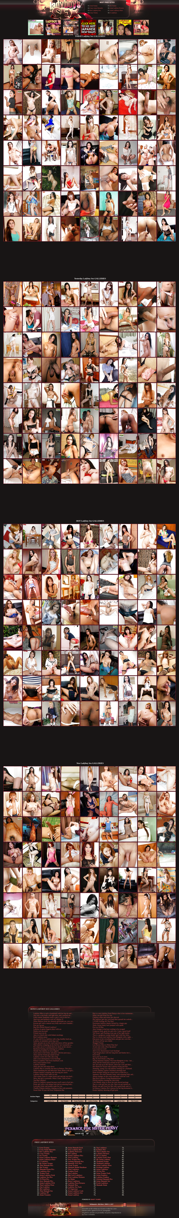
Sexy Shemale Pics (46, 1181)
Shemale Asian (101, 1185)
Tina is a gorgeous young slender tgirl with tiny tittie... (111, 1035)
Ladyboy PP (44, 1193)
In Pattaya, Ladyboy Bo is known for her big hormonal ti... (113, 1088)
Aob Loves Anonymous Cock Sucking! (47, 1059)
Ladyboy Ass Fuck (75, 1187)
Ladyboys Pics (45, 1171)
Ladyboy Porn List (75, 1152)
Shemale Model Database (77, 1167)
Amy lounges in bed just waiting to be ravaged (109, 1029)
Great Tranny (94, 6)
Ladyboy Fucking (92, 1101)
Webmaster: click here (97, 1204)
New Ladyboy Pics (95, 10)
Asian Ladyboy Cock (75, 1191)
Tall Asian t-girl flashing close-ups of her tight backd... (111, 1033)
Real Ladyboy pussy (40, 1037)
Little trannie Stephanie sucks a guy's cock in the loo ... (52, 1017)
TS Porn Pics (44, 1179)
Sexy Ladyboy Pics (75, 1150)
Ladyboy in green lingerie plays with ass (47, 1029)
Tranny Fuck (44, 1173)
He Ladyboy (72, 1154)
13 (134, 1097)
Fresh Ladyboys (102, 1183)
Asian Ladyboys (102, 1169)
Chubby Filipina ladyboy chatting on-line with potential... (53, 1088)
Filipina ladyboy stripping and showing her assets (50, 1072)
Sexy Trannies (64, 1101)
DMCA (107, 1204)
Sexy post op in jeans (100, 1057)
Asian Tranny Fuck (103, 1173)
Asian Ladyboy (73, 1195)
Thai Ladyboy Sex (103, 1152)
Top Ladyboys (101, 1148)
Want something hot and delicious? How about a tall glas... (53, 1070)
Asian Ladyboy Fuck (47, 1175)
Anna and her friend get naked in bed (46, 1055)
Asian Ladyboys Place (116, 10)
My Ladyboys (45, 1189)
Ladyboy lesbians (39, 1065)
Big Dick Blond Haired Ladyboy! (45, 1027)
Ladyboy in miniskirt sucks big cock (46, 1041)
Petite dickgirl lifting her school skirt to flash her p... (111, 1072)
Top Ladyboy (73, 1173)
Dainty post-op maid (40, 1031)
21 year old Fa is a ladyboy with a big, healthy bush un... (52, 1039)
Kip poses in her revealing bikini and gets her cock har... (112, 1039)
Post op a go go (38, 1025)
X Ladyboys (113, 13)
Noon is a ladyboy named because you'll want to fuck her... (53, 1082)
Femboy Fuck (73, 1171)
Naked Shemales (106, 1101)
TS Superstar (73, 1189)
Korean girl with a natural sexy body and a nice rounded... (53, 1023)
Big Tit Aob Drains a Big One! (103, 1059)
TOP (50, 1095)
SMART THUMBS (96, 1199)
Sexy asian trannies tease (42, 1063)
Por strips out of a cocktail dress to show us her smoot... (52, 1047)
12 (120, 1097)
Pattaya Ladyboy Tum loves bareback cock (48, 1061)
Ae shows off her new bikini (102, 1041)
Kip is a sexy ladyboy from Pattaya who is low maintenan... (113, 1013)
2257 (111, 1204)
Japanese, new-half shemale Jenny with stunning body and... (113, 1074)
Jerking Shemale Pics (76, 1161)
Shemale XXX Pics (75, 1163)
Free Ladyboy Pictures (76, 1177)
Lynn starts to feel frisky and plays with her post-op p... (52, 1053)
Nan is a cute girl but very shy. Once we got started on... (112, 1084)
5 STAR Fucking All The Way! (103, 1021)
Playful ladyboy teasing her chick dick (106, 1080)
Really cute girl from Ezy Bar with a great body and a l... (112, 1086)
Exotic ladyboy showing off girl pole (105, 1090)
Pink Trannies (135, 1101)
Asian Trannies (45, 1195)
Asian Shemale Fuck (75, 1148)
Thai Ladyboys (73, 1169)
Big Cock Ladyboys (75, 1175)
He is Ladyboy (101, 1156)
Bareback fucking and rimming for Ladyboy (48, 1049)
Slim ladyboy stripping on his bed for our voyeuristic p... (53, 1045)
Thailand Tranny (102, 1161)
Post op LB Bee (98, 1027)
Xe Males (71, 1179)
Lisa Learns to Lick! (100, 1049)
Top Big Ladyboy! (39, 1080)
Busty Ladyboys (74, 1181)
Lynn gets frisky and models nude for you (47, 1086)
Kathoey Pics (101, 1150)
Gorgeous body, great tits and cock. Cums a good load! (111, 1031)
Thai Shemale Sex (46, 1191)
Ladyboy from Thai (103, 1157)
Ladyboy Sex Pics (46, 1177)
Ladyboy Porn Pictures (76, 1183)
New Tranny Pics (74, 1159)
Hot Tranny (44, 1167)
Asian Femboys (101, 1175)
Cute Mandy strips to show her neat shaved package (110, 1082)
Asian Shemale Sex (103, 1181)
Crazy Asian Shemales (96, 8)
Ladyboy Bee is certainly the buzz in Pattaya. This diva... (53, 1068)
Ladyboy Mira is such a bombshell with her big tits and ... (53, 1013)
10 (92, 1097)
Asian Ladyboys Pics (75, 1156)
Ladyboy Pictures (102, 1154)
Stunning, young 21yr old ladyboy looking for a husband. (112, 1068)
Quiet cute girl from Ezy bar (102, 1015)
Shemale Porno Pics (47, 1169)
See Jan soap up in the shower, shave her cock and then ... (112, 1065)
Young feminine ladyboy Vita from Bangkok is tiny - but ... (113, 1061)
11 (106, 1097)
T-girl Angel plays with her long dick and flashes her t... (112, 1053)
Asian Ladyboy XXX (47, 1183)
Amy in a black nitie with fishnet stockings (48, 1035)
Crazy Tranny (94, 13)
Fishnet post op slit (40, 1033)
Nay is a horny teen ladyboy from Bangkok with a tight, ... (113, 1037)
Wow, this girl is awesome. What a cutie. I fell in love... (52, 1078)
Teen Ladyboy (73, 1157)
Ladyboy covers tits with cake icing (45, 1057)
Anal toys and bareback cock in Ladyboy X (48, 1019)
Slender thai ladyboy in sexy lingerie (46, 1051)
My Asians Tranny (46, 1163)
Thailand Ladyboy (103, 1163)
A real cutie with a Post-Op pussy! (104, 1047)
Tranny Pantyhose (79, 1101)
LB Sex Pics (100, 1171)
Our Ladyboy (45, 1187)
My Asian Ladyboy (103, 1159)
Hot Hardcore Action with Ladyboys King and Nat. (110, 1067)
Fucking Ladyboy (102, 1167)
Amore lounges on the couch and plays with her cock (111, 1076)
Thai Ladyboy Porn (47, 1185)
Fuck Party (96, 1055)
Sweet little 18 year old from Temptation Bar (48, 1090)
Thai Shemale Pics (46, 1165)
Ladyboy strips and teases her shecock (106, 1017)
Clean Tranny (73, 1165)
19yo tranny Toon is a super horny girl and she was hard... (53, 1076)
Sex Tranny (113, 6)
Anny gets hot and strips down (43, 1067)
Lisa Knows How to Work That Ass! (105, 1045)
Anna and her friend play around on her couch (108, 1063)
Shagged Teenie (98, 1043)
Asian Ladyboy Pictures (117, 8)
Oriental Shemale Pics (104, 1179)
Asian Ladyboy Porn (103, 1165)
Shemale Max (73, 1185)
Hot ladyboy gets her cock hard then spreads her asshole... (113, 1019)
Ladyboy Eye (50, 1101)
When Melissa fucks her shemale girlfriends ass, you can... (53, 1021)
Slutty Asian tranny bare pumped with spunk (108, 1025)
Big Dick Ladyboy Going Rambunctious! (107, 1078)
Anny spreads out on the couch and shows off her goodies (53, 1043)
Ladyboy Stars (121, 1101)
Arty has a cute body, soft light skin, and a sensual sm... (52, 1015)
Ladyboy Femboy (102, 1177)
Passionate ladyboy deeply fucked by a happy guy (110, 1023)
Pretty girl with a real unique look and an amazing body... (53, 1084)
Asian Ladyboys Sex (75, 1193)
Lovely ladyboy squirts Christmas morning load (109, 1070)
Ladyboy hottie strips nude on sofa (45, 1074)
